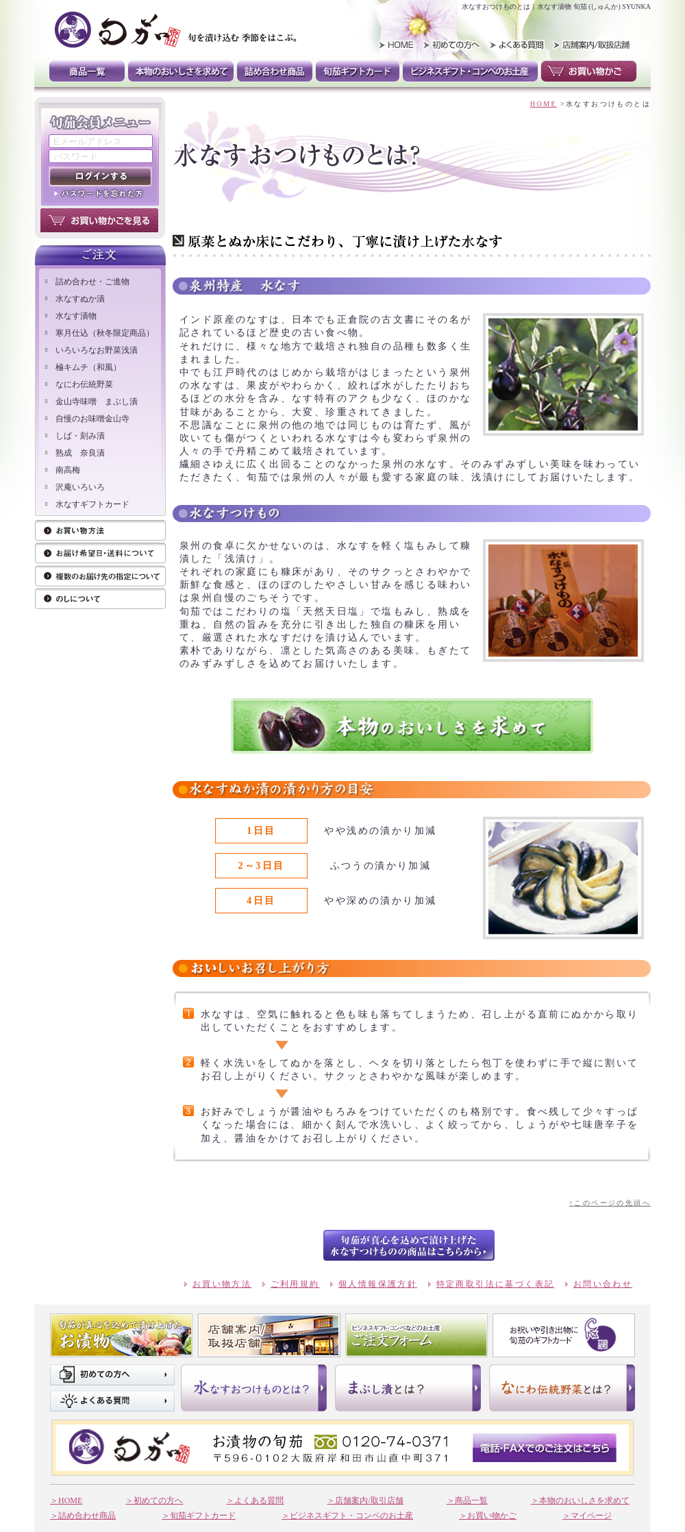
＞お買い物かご (487, 1515)
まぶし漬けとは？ (408, 1387)
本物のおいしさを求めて (180, 71)
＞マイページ (587, 1515)
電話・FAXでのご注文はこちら (544, 1447)
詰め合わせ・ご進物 (92, 281)
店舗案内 (269, 1335)
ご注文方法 (100, 554)
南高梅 (67, 470)
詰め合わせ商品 (274, 71)
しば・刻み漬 (80, 436)
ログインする (100, 176)
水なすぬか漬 (80, 299)
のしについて (100, 599)
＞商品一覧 (467, 1500)
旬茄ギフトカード (357, 71)
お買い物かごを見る (99, 220)
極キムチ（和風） (88, 367)
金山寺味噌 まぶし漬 (96, 401)
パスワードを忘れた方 (100, 193)
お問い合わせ (602, 1284)
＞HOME (66, 1500)
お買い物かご (588, 71)
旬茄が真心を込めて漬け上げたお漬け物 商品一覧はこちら (121, 1335)
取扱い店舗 (589, 44)
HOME (392, 44)
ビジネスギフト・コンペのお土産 (470, 71)
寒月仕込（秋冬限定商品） (104, 333)
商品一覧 (87, 71)
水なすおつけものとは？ (254, 1387)
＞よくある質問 (255, 1500)
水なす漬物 (76, 316)
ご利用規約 (295, 1284)
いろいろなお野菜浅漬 (96, 350)
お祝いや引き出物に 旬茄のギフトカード (564, 1335)
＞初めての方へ (154, 1500)
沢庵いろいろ (80, 487)
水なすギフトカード (92, 504)
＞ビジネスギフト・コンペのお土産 (347, 1515)
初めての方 (453, 44)
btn (409, 1245)
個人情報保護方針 (377, 1284)
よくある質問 (515, 44)
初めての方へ (112, 1374)
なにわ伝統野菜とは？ (562, 1387)
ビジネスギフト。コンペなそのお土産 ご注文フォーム (416, 1335)
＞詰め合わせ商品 (83, 1515)
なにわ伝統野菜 (84, 384)
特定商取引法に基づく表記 (495, 1284)
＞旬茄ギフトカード (199, 1515)
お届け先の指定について (100, 576)
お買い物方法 (100, 531)
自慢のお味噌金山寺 (92, 418)
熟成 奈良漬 (80, 453)
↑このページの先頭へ (610, 1203)
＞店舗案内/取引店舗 (365, 1500)
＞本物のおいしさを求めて (580, 1500)
